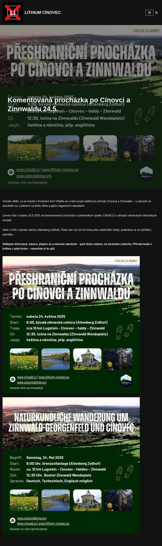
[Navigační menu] (150, 12)
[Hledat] (156, 12)
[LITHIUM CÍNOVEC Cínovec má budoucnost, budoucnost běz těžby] (32, 12)
